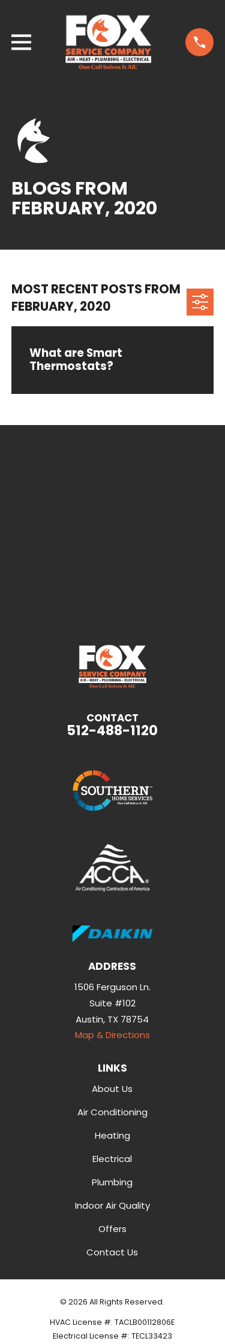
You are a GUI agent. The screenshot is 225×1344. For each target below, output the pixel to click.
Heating (112, 1135)
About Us (112, 1088)
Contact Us (112, 1252)
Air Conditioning (112, 1112)
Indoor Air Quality (112, 1205)
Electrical (112, 1158)
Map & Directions (112, 1035)
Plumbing (112, 1182)
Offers (112, 1228)
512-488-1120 (112, 730)
